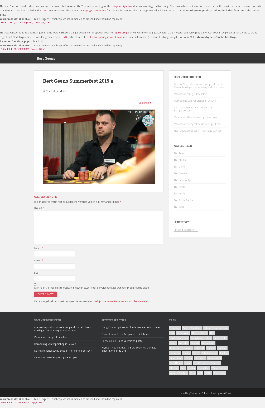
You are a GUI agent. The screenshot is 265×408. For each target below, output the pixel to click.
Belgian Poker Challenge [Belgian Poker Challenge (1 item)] (215, 329)
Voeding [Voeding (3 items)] (183, 374)
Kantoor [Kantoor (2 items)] (211, 349)
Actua (182, 154)
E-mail (38, 262)
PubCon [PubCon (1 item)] (224, 354)
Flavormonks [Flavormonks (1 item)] (220, 339)
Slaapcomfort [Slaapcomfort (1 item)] (214, 359)
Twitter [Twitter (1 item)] (191, 369)
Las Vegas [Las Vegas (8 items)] (175, 354)
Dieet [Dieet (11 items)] (194, 334)
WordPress (225, 395)
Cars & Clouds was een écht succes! (140, 329)
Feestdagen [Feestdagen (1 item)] (197, 339)
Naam (38, 250)
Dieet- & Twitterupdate (130, 342)
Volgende (145, 104)
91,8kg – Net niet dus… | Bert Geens (122, 349)
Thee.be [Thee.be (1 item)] (174, 369)
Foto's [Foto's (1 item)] (173, 344)
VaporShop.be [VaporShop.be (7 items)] (219, 369)
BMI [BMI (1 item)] (172, 334)
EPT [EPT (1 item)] (212, 334)
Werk (181, 208)
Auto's (182, 161)
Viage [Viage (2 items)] (172, 374)
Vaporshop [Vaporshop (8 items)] (203, 369)
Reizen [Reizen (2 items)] (188, 359)
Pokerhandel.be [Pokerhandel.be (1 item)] (209, 354)
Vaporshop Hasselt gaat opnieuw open (196, 119)
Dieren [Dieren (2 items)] (204, 334)
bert (65, 92)
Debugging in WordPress (92, 10)
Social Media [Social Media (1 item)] (176, 364)
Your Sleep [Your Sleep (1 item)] (219, 374)
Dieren (182, 168)
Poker (182, 188)
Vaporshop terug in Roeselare (190, 95)
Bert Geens (46, 59)
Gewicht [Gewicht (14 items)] (195, 344)
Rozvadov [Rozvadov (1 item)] (200, 359)
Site (36, 274)
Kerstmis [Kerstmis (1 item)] (222, 349)
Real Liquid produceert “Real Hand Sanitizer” (198, 132)
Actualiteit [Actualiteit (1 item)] (175, 329)
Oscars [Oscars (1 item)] (186, 354)
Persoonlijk (185, 181)
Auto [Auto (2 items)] (185, 329)
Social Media (186, 201)
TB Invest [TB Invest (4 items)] (215, 364)
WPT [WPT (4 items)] (200, 374)
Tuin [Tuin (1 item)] (183, 369)
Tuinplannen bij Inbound (137, 335)
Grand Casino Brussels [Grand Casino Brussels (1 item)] (181, 349)
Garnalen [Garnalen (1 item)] (183, 344)
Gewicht (183, 174)
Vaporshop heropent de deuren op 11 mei (197, 125)
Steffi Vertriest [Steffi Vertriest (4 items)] (201, 364)
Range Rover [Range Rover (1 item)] (176, 359)
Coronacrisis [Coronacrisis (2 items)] (183, 334)
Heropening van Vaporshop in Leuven (195, 102)
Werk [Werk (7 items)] (192, 374)
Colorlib (205, 395)
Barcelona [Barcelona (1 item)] (196, 329)
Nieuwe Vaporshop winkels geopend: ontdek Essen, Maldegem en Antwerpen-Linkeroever (199, 87)
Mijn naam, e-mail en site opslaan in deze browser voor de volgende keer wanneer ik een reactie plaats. (92, 289)
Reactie (39, 209)
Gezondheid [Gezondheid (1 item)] (208, 344)
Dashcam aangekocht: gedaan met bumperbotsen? (193, 110)
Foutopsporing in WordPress (106, 37)
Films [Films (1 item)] (208, 339)
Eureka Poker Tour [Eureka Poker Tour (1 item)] (179, 339)
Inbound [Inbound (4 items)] (199, 349)
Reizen (182, 195)
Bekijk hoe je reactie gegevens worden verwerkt (121, 302)
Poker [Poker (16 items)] (196, 354)
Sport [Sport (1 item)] (188, 364)
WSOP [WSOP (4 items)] (208, 374)
